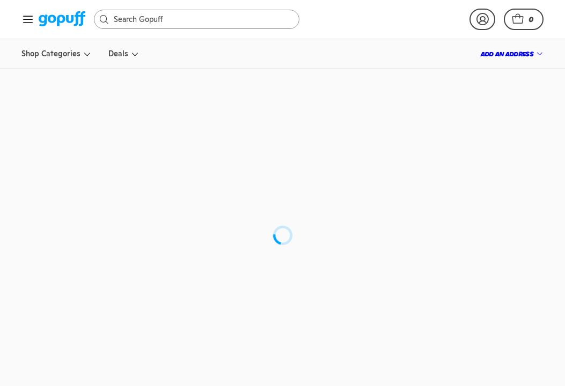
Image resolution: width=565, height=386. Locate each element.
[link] (62, 19)
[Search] (202, 19)
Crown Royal (347, 166)
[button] (524, 19)
